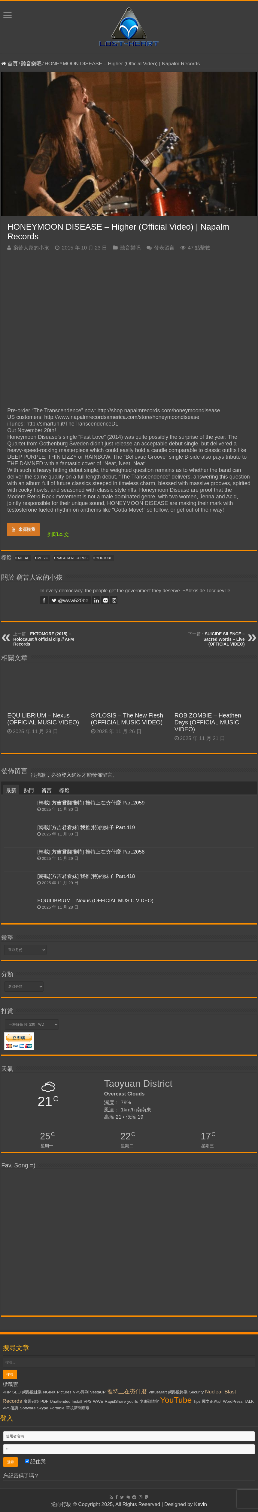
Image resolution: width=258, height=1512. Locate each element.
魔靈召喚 (31, 1401)
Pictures (64, 1392)
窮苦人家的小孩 (31, 248)
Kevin (200, 1504)
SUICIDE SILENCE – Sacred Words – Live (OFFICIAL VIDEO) (223, 638)
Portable (57, 1408)
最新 (11, 790)
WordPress (233, 1401)
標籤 (64, 790)
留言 (46, 790)
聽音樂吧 (31, 64)
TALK (249, 1401)
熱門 (29, 790)
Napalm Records (72, 558)
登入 (66, 775)
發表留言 (164, 248)
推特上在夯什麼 (127, 1391)
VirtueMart (157, 1392)
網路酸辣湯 (32, 1392)
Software (28, 1408)
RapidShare (115, 1401)
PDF (45, 1401)
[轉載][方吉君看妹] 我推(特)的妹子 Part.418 (86, 876)
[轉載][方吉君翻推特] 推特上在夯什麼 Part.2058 (90, 852)
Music (43, 558)
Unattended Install (66, 1401)
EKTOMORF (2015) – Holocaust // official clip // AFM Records (43, 638)
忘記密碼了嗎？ (21, 1476)
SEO (16, 1392)
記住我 (35, 1461)
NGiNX (49, 1392)
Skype (42, 1408)
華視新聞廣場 (78, 1408)
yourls (132, 1401)
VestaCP (98, 1392)
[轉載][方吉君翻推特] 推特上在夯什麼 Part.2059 (90, 803)
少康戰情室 (149, 1401)
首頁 (9, 64)
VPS (87, 1401)
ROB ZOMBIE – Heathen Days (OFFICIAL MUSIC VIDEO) (208, 722)
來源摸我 (23, 529)
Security (196, 1392)
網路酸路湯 (178, 1392)
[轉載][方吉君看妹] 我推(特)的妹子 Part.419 (86, 827)
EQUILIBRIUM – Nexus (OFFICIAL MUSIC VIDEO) (43, 719)
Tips (197, 1401)
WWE (98, 1401)
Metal (23, 558)
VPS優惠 (11, 1408)
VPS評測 (81, 1392)
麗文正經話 (211, 1401)
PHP (7, 1392)
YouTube (104, 558)
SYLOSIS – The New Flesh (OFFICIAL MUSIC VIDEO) (127, 719)
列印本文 (58, 534)
